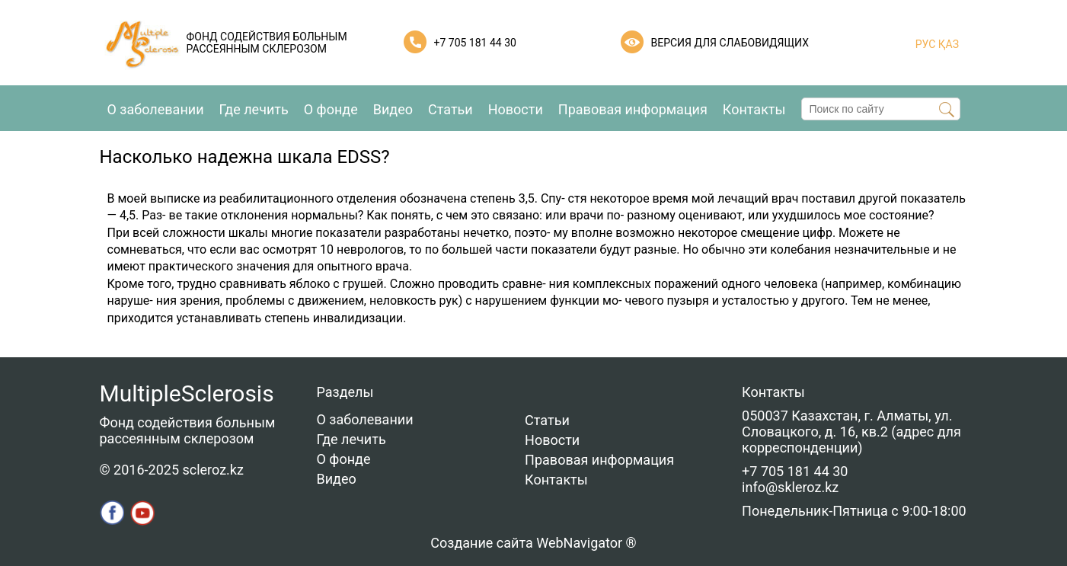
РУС (925, 44)
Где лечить (254, 109)
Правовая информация (633, 109)
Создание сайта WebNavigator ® (533, 543)
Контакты (754, 109)
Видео (393, 109)
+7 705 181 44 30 (475, 43)
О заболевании (155, 109)
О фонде (331, 109)
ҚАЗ (947, 44)
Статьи (450, 109)
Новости (515, 109)
